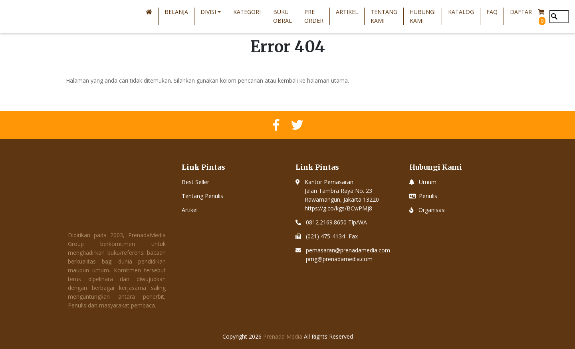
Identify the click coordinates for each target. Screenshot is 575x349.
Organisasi (432, 210)
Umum (427, 182)
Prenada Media (282, 336)
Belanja (176, 12)
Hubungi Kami (423, 16)
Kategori (247, 12)
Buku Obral (282, 16)
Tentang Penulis (202, 196)
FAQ (492, 12)
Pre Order (313, 16)
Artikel (347, 12)
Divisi (208, 12)
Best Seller (195, 182)
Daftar (521, 12)
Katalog (461, 12)
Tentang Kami (384, 16)
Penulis (428, 196)
